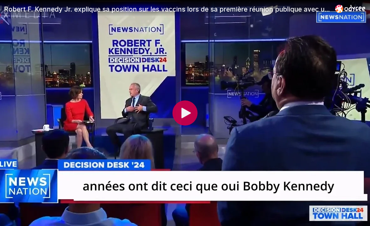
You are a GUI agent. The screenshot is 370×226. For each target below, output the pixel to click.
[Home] (350, 8)
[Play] (185, 113)
